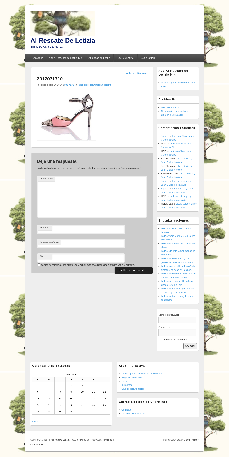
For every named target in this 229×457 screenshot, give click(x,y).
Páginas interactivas (131, 377)
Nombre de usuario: (168, 314)
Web (42, 256)
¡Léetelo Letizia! (125, 57)
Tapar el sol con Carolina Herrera (94, 85)
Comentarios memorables (174, 111)
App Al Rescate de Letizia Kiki (65, 57)
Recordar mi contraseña (175, 339)
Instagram (126, 385)
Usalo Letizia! (148, 57)
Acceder (38, 57)
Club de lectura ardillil (172, 115)
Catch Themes (191, 440)
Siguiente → (143, 73)
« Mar (35, 421)
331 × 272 (69, 85)
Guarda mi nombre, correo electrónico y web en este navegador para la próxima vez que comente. (88, 265)
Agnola (164, 136)
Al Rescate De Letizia (62, 40)
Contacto (126, 409)
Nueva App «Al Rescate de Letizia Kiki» (141, 373)
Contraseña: (164, 327)
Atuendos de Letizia (99, 57)
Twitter (124, 381)
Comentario (46, 178)
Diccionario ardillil (170, 107)
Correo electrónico (49, 242)
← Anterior (129, 73)
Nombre (44, 227)
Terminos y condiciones (133, 413)
